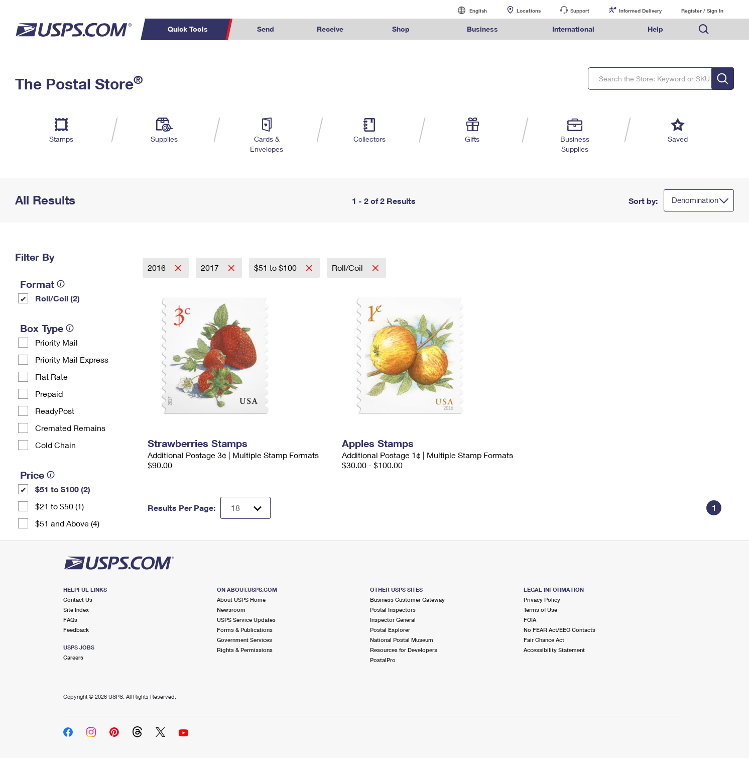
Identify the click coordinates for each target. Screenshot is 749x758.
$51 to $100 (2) (62, 489)
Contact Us (77, 599)
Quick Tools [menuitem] (188, 29)
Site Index (76, 609)
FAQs (70, 619)
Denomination (695, 199)
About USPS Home (241, 599)
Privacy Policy (542, 599)
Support (579, 11)
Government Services (244, 639)
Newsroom (231, 609)
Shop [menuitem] (401, 29)
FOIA (530, 619)
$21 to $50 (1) (59, 506)
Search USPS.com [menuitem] (703, 29)
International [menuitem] (573, 29)
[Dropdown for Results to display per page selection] (245, 508)
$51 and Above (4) (67, 523)
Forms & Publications (245, 629)
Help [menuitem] (655, 29)
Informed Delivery (640, 11)
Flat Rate (51, 376)
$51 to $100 (276, 267)
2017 (211, 267)
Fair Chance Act (544, 639)
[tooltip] (61, 284)
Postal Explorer (390, 629)
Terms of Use (540, 609)
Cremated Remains (70, 427)
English (468, 10)
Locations (529, 11)
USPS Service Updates (246, 619)
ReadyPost (54, 410)
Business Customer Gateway (407, 599)
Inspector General (393, 619)
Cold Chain (55, 445)
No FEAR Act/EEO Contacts (559, 629)
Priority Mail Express (71, 359)
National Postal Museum (401, 639)
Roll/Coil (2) (57, 298)
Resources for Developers (403, 649)
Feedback (76, 629)
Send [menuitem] (265, 29)
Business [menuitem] (482, 29)
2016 (158, 267)
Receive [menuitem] (330, 29)
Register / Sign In (702, 11)
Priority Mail (56, 342)
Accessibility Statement (554, 649)
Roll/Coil (348, 267)
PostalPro (383, 660)
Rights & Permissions (245, 649)
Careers (73, 657)
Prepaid (49, 393)
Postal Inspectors (393, 609)
